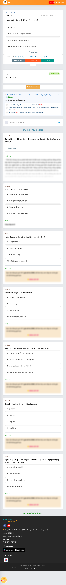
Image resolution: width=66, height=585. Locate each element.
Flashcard (18, 60)
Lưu (57, 16)
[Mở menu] (8, 2)
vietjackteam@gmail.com (14, 550)
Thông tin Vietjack (10, 556)
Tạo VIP (52, 2)
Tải (47, 60)
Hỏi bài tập (3, 579)
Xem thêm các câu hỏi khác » (33, 527)
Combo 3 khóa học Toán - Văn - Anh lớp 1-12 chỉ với (25, 105)
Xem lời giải (33, 52)
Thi (33, 60)
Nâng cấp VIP (33, 293)
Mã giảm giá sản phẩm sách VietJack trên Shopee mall (26, 112)
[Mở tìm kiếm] (46, 2)
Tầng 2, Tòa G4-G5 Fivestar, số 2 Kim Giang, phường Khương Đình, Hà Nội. (26, 544)
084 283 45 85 (11, 547)
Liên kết (6, 553)
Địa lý (15, 12)
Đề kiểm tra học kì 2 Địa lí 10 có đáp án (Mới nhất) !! (31, 57)
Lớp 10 (11, 12)
